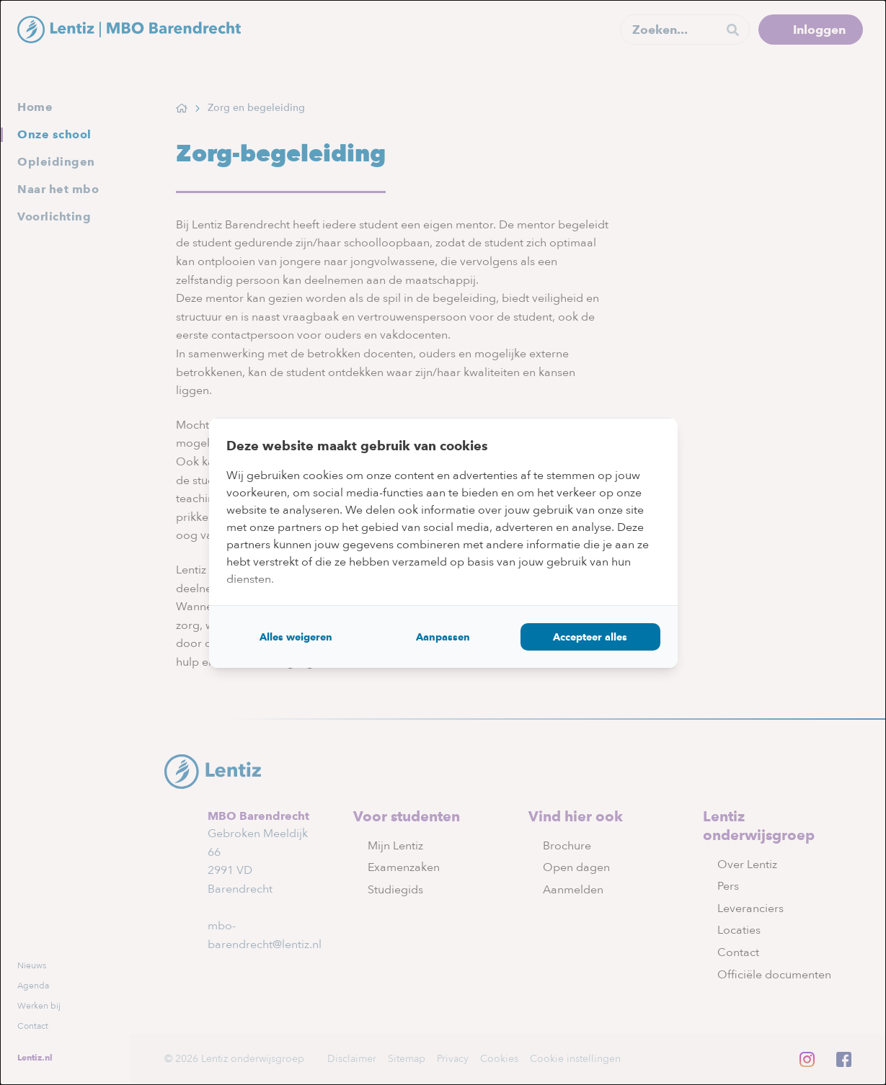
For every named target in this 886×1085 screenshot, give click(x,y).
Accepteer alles (590, 637)
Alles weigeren (296, 637)
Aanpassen (443, 637)
